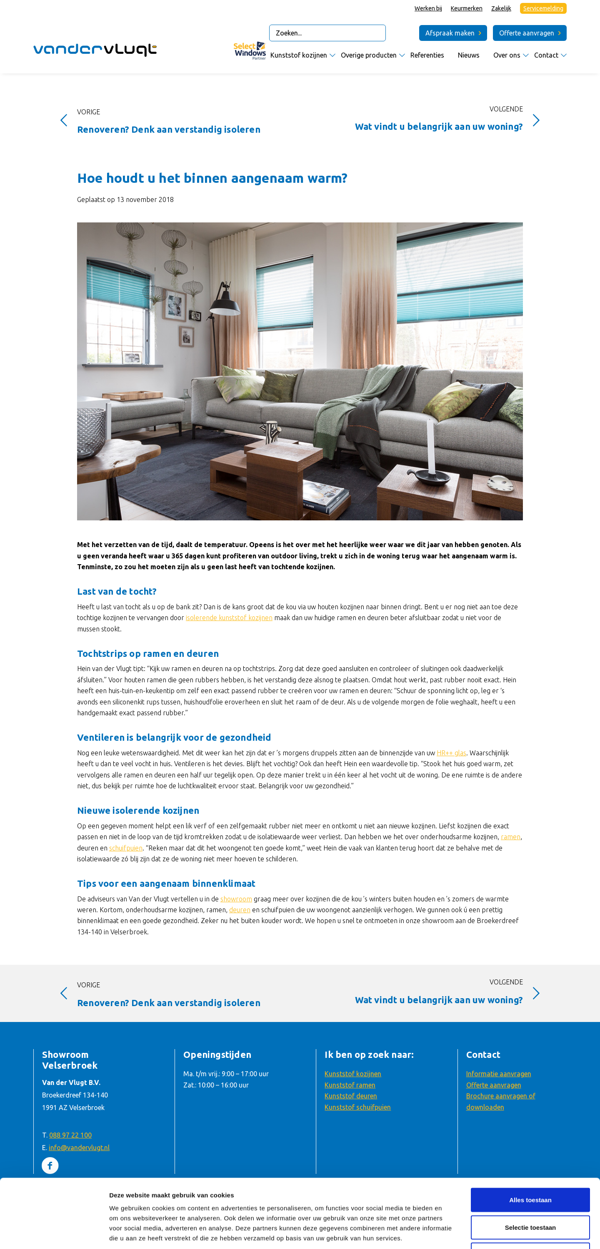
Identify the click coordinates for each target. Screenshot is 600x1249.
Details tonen (448, 1232)
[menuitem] (428, 8)
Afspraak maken (450, 33)
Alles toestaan (530, 1131)
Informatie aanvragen (498, 1073)
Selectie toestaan (530, 1158)
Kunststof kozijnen (353, 1073)
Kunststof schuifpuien (358, 1107)
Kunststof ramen (350, 1085)
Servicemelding (543, 8)
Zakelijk (501, 8)
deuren (239, 909)
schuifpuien (125, 848)
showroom (236, 899)
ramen (510, 836)
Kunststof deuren (351, 1096)
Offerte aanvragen (526, 33)
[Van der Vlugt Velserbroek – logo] (95, 52)
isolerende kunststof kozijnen (229, 617)
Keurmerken (466, 8)
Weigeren (530, 1185)
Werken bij (428, 8)
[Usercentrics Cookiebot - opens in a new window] (54, 1232)
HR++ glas (451, 753)
